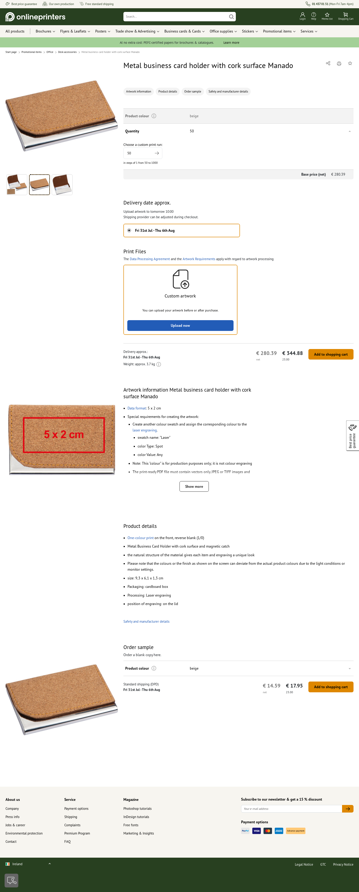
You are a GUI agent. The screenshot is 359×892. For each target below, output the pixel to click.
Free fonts (130, 825)
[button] (61, 116)
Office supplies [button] (221, 31)
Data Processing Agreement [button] (150, 259)
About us (12, 799)
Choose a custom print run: (142, 150)
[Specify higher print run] (156, 153)
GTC (323, 864)
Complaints (72, 825)
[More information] (158, 364)
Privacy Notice (343, 864)
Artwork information (138, 91)
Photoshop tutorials (137, 808)
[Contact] (11, 880)
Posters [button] (100, 31)
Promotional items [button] (277, 31)
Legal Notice (304, 864)
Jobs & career (15, 825)
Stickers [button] (248, 31)
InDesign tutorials (136, 817)
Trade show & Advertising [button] (135, 31)
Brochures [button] (43, 31)
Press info (12, 817)
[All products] (19, 31)
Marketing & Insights (138, 833)
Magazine (131, 799)
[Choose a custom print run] (142, 153)
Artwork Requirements (199, 259)
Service (70, 799)
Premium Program (77, 833)
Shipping (70, 817)
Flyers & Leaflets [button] (73, 31)
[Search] (175, 16)
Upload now (180, 325)
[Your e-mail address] (291, 809)
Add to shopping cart (331, 354)
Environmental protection (24, 833)
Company (12, 808)
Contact (10, 841)
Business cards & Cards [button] (182, 31)
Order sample (192, 91)
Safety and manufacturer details (228, 91)
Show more (194, 486)
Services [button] (307, 31)
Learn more (231, 42)
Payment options (76, 808)
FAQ (67, 841)
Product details (167, 91)
